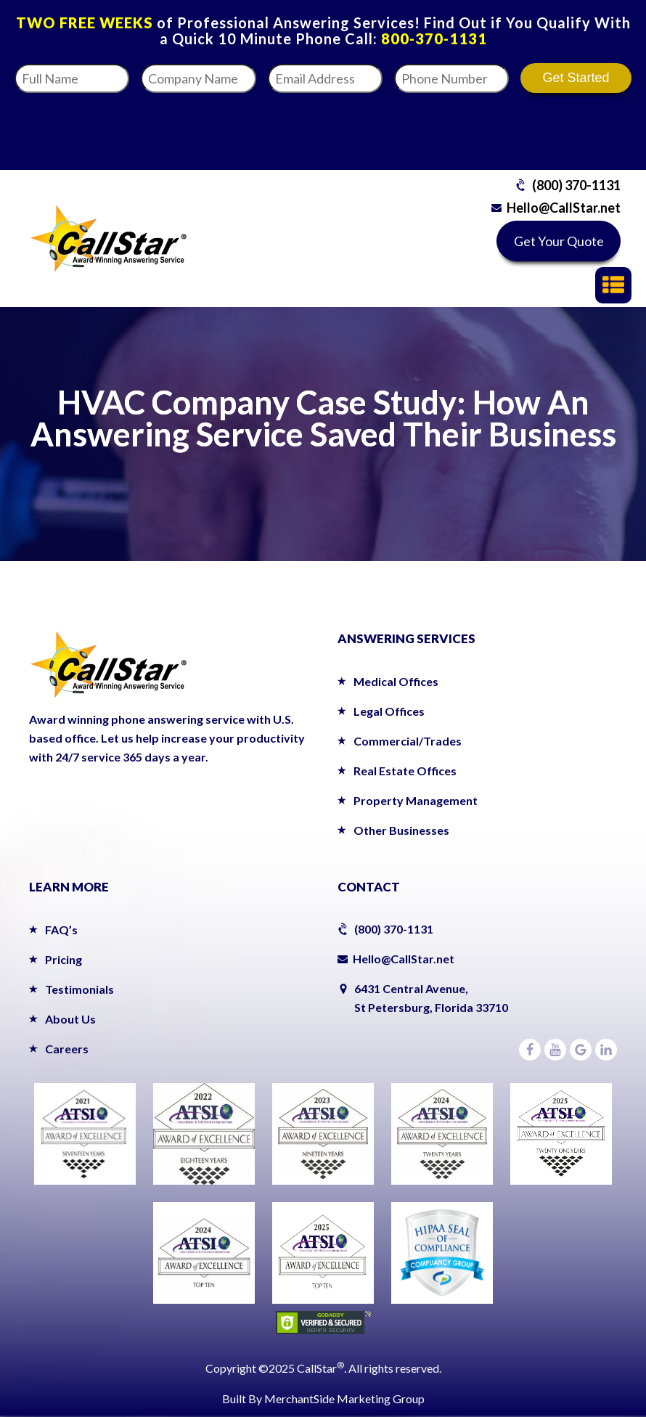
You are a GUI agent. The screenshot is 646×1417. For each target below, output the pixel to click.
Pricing (63, 959)
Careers (67, 1048)
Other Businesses (401, 830)
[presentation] (482, 127)
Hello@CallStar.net (564, 208)
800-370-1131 (434, 38)
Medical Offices (395, 681)
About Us (70, 1019)
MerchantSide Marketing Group (344, 1398)
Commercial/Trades (407, 741)
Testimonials (79, 989)
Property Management (415, 800)
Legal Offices (389, 711)
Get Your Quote (559, 241)
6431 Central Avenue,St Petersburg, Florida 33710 (431, 997)
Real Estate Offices (405, 770)
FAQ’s (61, 929)
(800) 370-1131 (576, 185)
